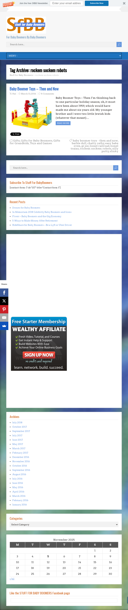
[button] (64, 3)
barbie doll (79, 143)
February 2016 (20, 500)
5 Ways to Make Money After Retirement (35, 220)
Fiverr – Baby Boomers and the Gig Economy (36, 216)
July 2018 (17, 422)
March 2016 (19, 496)
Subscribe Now (96, 3)
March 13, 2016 (28, 93)
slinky (114, 151)
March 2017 (18, 448)
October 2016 (19, 466)
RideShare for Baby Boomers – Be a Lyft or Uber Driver (42, 225)
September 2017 (21, 431)
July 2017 (17, 435)
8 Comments (47, 93)
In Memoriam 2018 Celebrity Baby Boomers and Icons (42, 212)
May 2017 (17, 444)
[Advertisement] (20, 293)
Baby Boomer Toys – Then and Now (34, 89)
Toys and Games (41, 143)
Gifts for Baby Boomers (36, 140)
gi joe (85, 145)
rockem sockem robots (95, 148)
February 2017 (20, 453)
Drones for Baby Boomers (26, 207)
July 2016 (17, 478)
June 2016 (17, 483)
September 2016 (21, 470)
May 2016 (17, 487)
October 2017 (19, 427)
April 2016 (18, 491)
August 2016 (19, 474)
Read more (63, 123)
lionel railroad (99, 145)
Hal (14, 93)
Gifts (16, 140)
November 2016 (21, 461)
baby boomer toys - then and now (95, 140)
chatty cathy (95, 143)
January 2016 (19, 504)
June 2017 (17, 440)
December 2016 (20, 457)
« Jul (12, 579)
